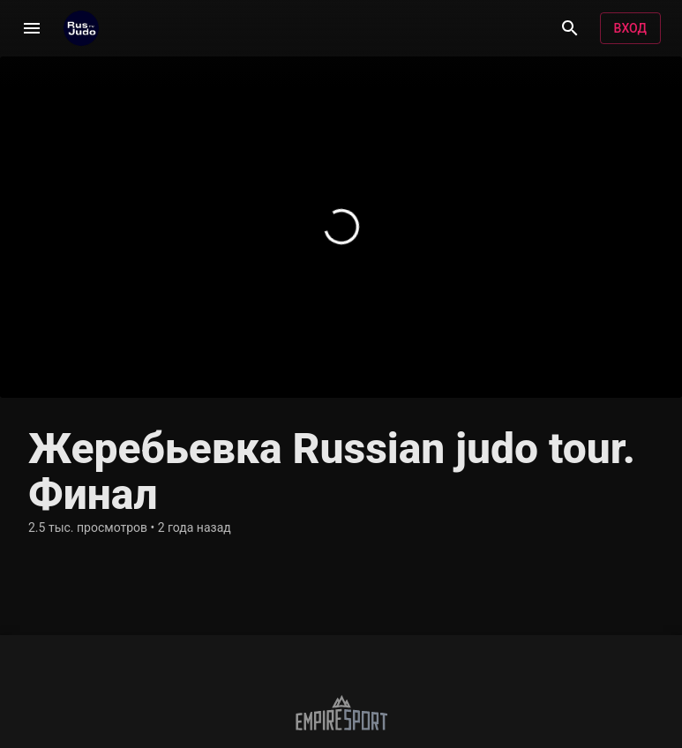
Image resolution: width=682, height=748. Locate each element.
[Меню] (32, 28)
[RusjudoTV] (81, 28)
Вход (630, 28)
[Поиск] (570, 28)
